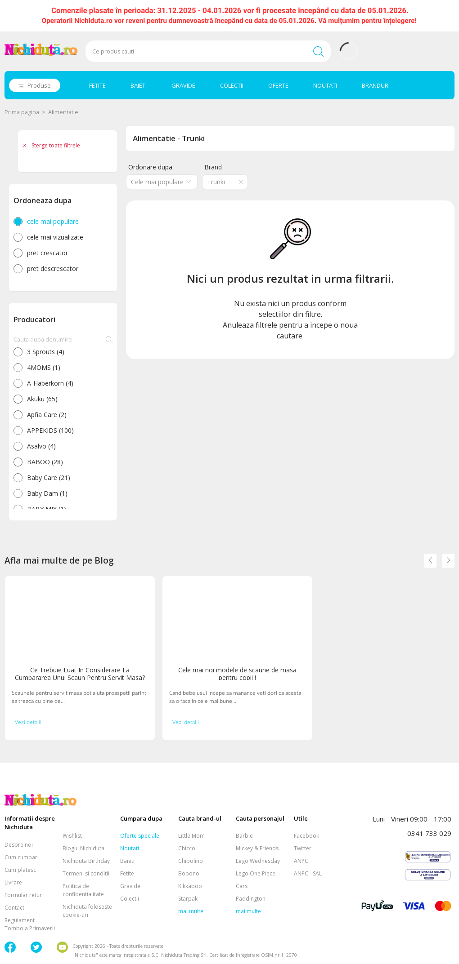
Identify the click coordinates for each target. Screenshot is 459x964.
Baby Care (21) (48, 477)
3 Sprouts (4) (45, 351)
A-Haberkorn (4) (50, 383)
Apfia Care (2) (47, 414)
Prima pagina (21, 112)
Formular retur (23, 895)
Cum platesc (20, 870)
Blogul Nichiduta (83, 848)
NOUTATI (325, 85)
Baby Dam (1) (47, 493)
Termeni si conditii (86, 873)
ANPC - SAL (308, 873)
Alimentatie (63, 112)
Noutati (129, 848)
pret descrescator (52, 268)
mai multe (190, 911)
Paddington (251, 898)
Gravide (130, 886)
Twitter (302, 848)
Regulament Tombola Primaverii (29, 924)
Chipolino (190, 861)
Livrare (13, 882)
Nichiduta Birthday (86, 861)
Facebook (306, 836)
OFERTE (278, 85)
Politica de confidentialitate (83, 890)
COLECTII (231, 85)
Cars (242, 886)
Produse (39, 85)
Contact (14, 907)
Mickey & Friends (257, 848)
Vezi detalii (28, 722)
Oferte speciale (139, 836)
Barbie (244, 836)
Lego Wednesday (258, 861)
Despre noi (18, 844)
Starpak (188, 898)
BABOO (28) (45, 462)
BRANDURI (376, 85)
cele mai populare (53, 221)
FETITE (97, 85)
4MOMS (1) (43, 367)
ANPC (301, 861)
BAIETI (138, 85)
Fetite (127, 873)
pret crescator (47, 253)
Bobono (188, 873)
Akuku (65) (42, 399)
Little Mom (191, 836)
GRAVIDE (183, 85)
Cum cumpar (20, 857)
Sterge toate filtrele (56, 145)
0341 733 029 (429, 833)
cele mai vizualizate (55, 237)
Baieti (127, 861)
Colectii (129, 898)
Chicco (186, 848)
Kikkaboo (190, 886)
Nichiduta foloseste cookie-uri (87, 911)
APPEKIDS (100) (50, 430)
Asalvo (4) (41, 446)
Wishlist (72, 836)
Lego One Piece (255, 873)
